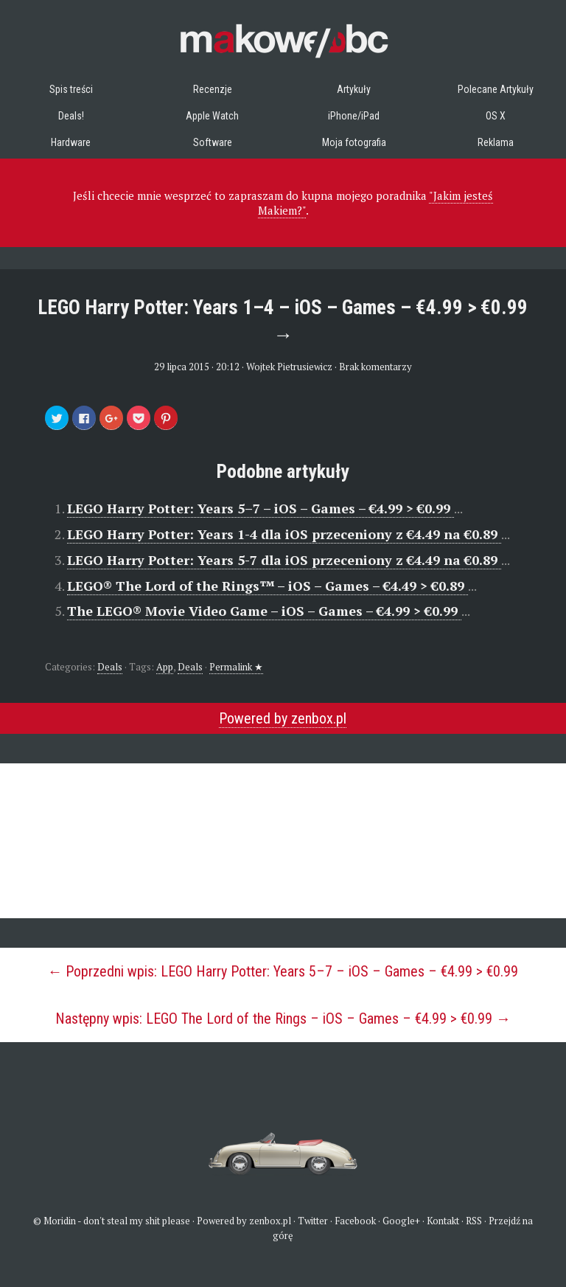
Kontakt (443, 1220)
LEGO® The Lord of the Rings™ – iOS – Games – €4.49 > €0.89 (267, 585)
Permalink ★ (236, 666)
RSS (474, 1220)
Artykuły (354, 89)
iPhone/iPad (354, 116)
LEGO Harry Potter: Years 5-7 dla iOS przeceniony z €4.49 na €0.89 (284, 560)
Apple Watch (212, 116)
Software (212, 142)
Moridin (59, 1220)
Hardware (71, 142)
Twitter (313, 1220)
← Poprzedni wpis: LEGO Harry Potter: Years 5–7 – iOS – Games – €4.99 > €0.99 (282, 971)
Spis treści (71, 89)
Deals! (71, 116)
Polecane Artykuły (496, 89)
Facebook (355, 1220)
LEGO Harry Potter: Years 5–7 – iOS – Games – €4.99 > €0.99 (260, 508)
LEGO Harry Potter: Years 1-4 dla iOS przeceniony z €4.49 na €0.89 (284, 534)
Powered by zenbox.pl (282, 718)
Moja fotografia (354, 142)
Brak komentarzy (375, 366)
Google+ (401, 1220)
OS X (496, 116)
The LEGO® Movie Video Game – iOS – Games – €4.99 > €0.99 (264, 611)
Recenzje (212, 89)
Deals (109, 666)
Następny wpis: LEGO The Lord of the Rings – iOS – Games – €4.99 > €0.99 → (283, 1018)
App (164, 666)
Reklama (496, 142)
